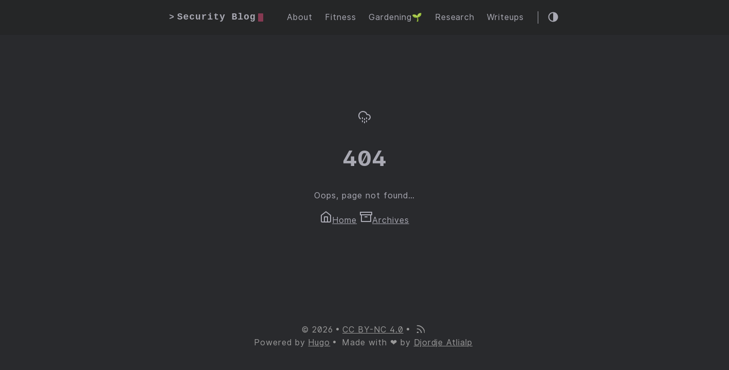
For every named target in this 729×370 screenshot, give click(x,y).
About (300, 17)
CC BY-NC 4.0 (373, 330)
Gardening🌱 (396, 17)
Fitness (340, 17)
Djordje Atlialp (443, 342)
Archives (384, 220)
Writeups (505, 17)
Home (338, 220)
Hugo (319, 342)
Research (455, 17)
